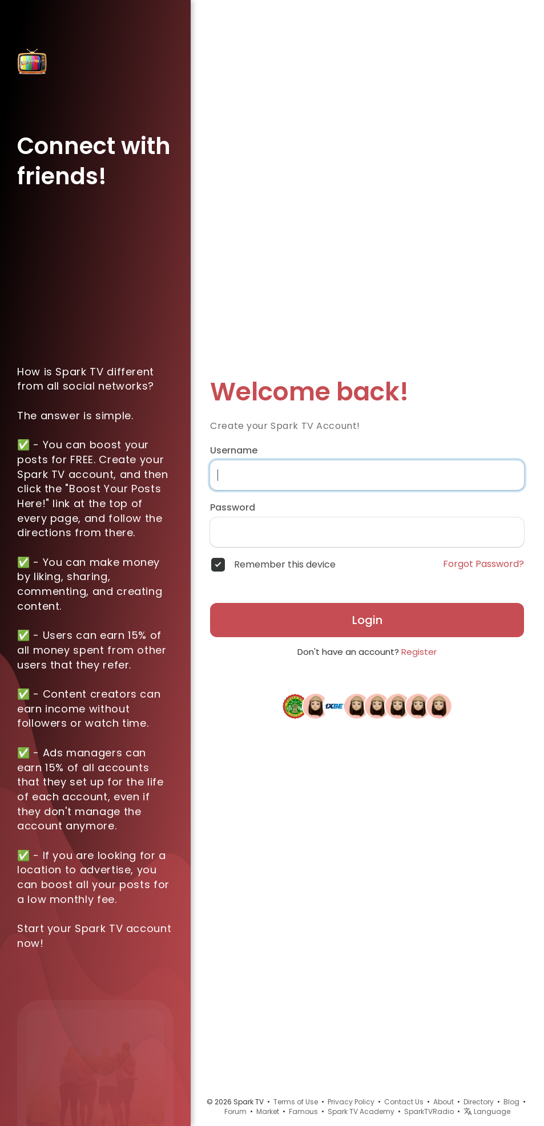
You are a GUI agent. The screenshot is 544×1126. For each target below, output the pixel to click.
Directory (479, 1102)
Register (419, 652)
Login (367, 620)
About (443, 1102)
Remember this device (285, 564)
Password (232, 507)
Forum (235, 1111)
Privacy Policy (351, 1102)
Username (233, 450)
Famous (303, 1111)
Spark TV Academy (361, 1111)
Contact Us (404, 1102)
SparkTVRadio (429, 1111)
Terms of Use (295, 1102)
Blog (511, 1102)
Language (487, 1111)
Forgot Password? (483, 564)
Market (267, 1111)
